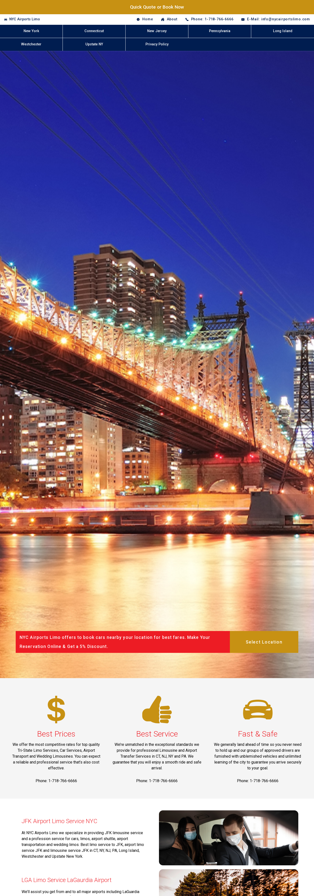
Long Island (282, 31)
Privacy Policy (157, 44)
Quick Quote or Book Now (157, 7)
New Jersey (157, 31)
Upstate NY (94, 44)
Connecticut (94, 31)
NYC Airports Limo (24, 19)
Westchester (31, 44)
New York (31, 31)
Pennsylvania (219, 31)
